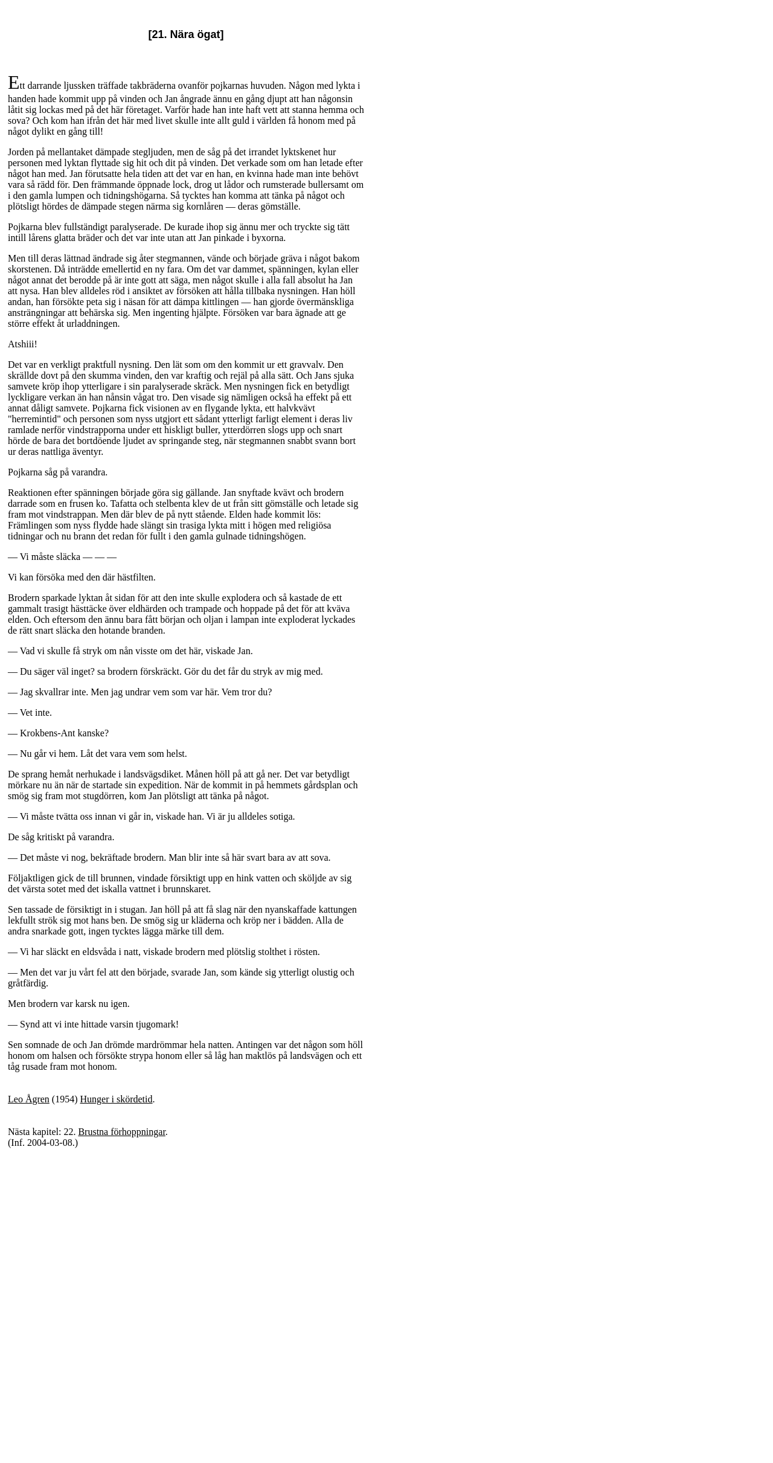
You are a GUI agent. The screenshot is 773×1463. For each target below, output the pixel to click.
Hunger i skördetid (116, 1099)
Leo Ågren (29, 1099)
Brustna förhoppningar (121, 1132)
